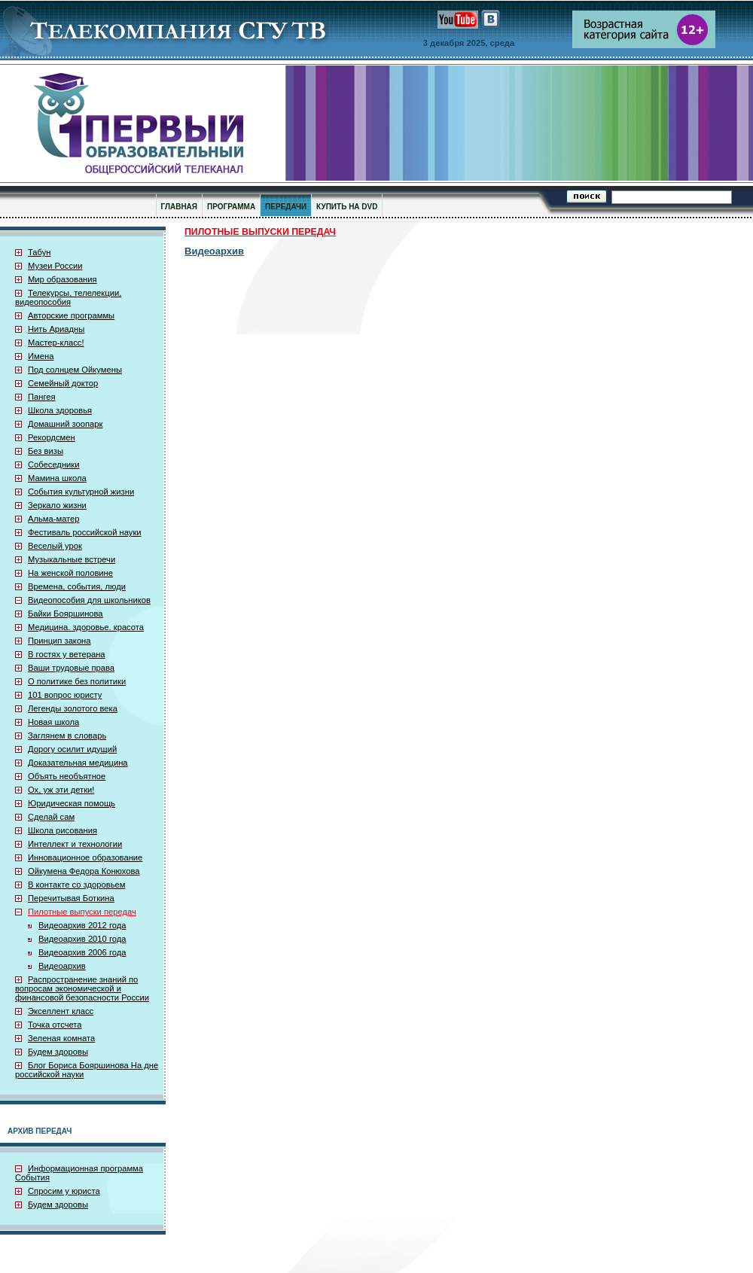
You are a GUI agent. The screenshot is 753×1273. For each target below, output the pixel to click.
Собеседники (53, 464)
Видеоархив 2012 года (82, 925)
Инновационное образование (85, 857)
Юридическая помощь (71, 803)
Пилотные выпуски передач (82, 911)
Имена (40, 356)
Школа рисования (62, 830)
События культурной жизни (81, 491)
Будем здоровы (58, 1051)
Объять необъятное (66, 776)
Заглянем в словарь (67, 735)
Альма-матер (54, 518)
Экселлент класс (60, 1011)
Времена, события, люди (77, 586)
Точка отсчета (55, 1024)
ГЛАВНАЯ (179, 207)
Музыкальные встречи (71, 559)
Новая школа (53, 721)
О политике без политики (77, 681)
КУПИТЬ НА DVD (346, 207)
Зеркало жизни (57, 505)
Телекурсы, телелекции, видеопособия (68, 297)
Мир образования (62, 279)
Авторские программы (71, 315)
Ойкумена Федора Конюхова (84, 871)
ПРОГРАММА (231, 207)
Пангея (42, 396)
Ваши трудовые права (71, 667)
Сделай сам (51, 816)
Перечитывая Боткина (71, 898)
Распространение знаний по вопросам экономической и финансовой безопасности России (82, 988)
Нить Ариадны (56, 328)
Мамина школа (57, 478)
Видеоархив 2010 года (82, 938)
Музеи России (55, 265)
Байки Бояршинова (65, 613)
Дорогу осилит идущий (72, 749)
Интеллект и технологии (75, 843)
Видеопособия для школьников (89, 600)
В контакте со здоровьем (76, 884)
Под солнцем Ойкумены (75, 369)
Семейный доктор (63, 383)
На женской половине (70, 572)
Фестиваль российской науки (85, 532)
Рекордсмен (51, 437)
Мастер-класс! (56, 342)
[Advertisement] (610, 445)
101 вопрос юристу (65, 694)
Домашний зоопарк (65, 423)
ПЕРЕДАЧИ (285, 207)
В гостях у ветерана (66, 654)
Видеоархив (62, 965)
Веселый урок (55, 545)
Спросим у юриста (64, 1190)
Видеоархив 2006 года (82, 952)
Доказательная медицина (78, 762)
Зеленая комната (61, 1038)
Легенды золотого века (72, 708)
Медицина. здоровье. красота (86, 627)
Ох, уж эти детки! (61, 789)
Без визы (45, 450)
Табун (39, 252)
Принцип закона (59, 640)
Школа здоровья (60, 410)
